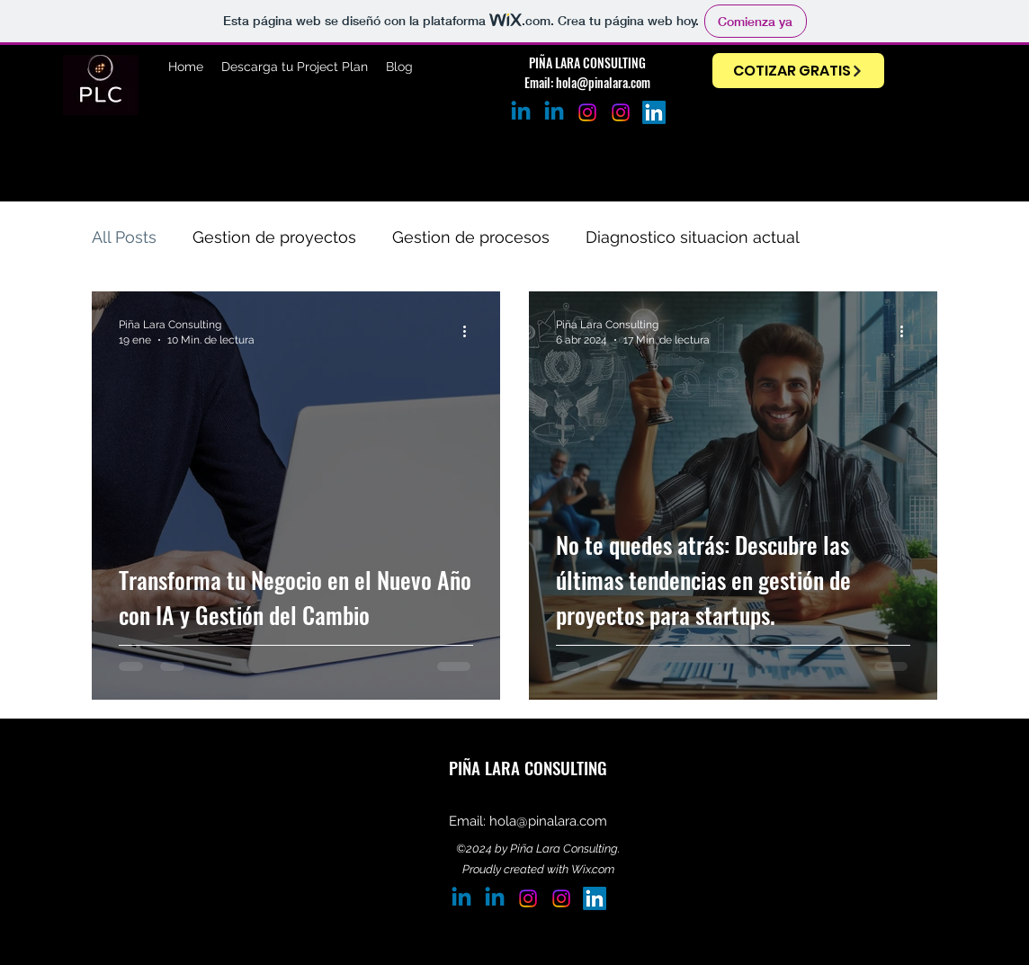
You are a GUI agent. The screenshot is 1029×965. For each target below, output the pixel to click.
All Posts (124, 237)
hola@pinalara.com (603, 82)
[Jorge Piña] (520, 112)
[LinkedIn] (654, 112)
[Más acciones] (470, 331)
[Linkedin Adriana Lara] (554, 112)
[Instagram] (620, 112)
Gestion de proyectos (274, 237)
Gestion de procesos (471, 237)
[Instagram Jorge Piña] (587, 112)
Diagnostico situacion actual (693, 237)
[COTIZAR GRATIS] (798, 70)
